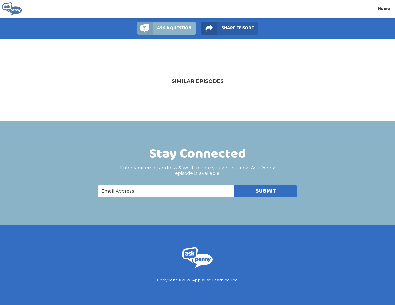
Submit (266, 191)
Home (384, 8)
